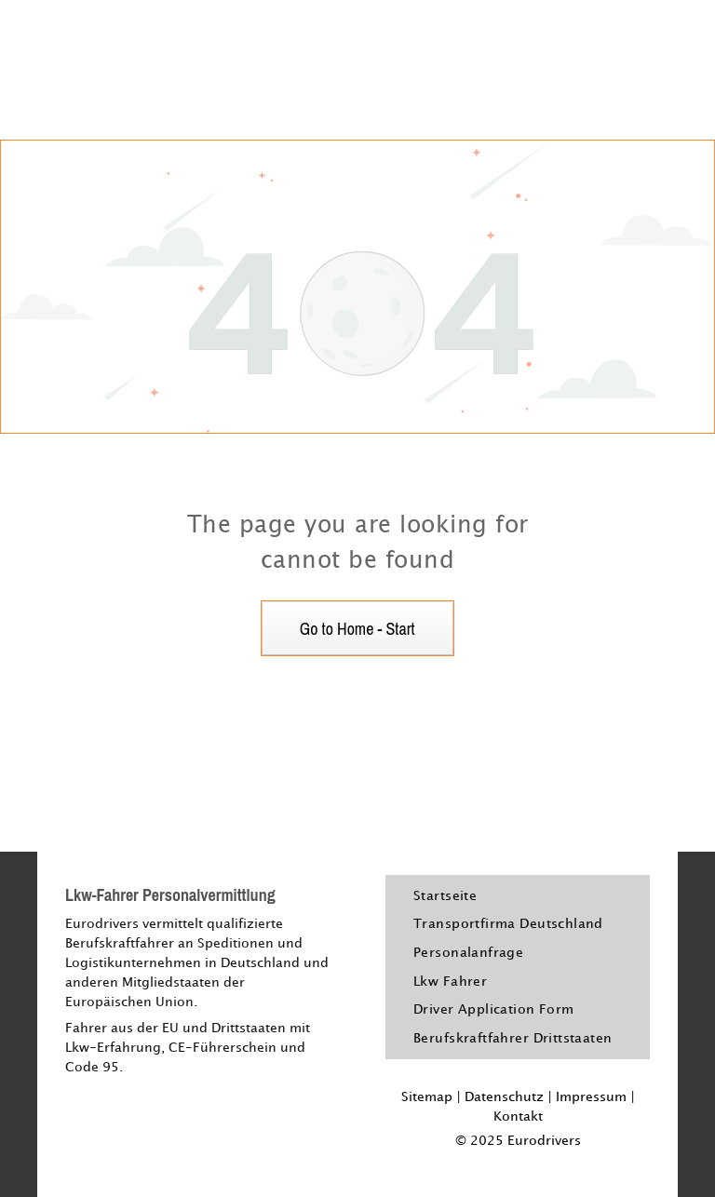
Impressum (591, 1097)
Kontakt (518, 1116)
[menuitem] (445, 895)
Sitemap (426, 1097)
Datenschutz (504, 1097)
